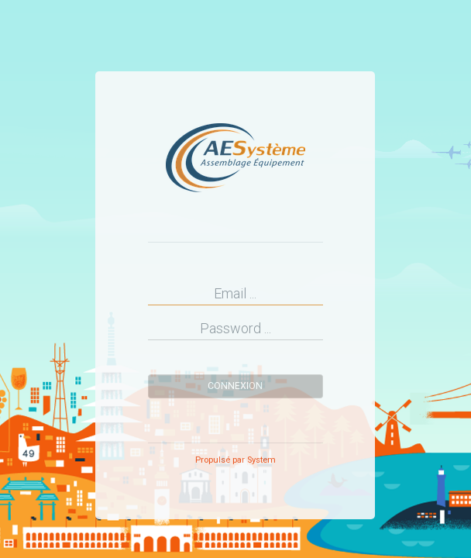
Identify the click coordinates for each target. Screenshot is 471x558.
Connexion (235, 386)
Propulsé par (235, 460)
